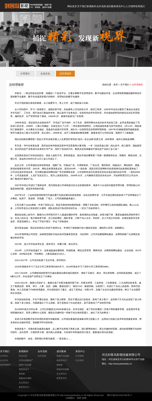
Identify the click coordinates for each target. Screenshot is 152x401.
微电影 (22, 373)
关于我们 (82, 6)
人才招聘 (130, 6)
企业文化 (45, 73)
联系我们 (140, 6)
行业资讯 (79, 360)
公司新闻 (79, 356)
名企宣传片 (24, 382)
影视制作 (91, 6)
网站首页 (72, 6)
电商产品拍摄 (25, 365)
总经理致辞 (65, 73)
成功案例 (111, 6)
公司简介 (25, 73)
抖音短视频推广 (26, 360)
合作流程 (101, 6)
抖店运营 (23, 356)
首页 (115, 84)
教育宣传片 (24, 387)
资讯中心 (120, 6)
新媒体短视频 (25, 378)
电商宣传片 (24, 369)
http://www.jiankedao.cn (71, 395)
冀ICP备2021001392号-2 (119, 395)
